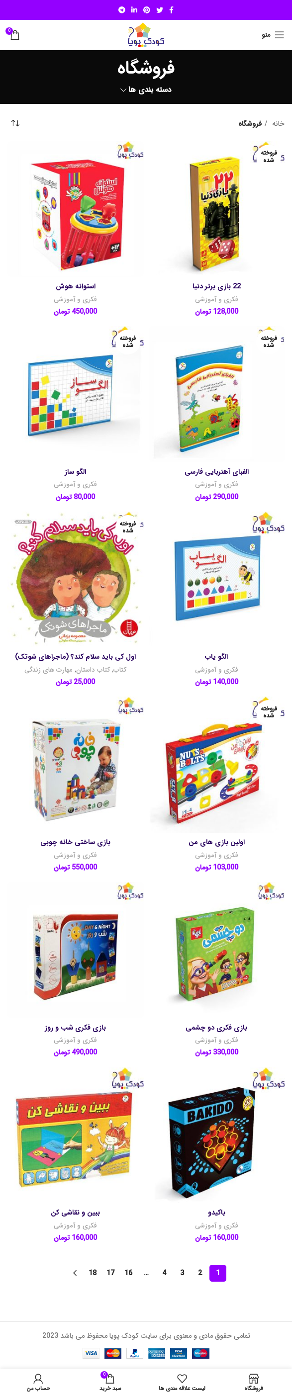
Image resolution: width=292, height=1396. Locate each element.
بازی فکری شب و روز (75, 1027)
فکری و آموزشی (216, 299)
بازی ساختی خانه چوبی (75, 842)
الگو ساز (75, 471)
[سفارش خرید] (14, 123)
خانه (277, 123)
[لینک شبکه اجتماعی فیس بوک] (171, 9)
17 (110, 1273)
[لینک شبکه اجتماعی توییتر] (159, 9)
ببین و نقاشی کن (75, 1212)
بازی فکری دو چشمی (216, 1027)
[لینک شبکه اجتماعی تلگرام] (121, 9)
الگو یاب (216, 656)
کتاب (119, 670)
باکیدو (216, 1212)
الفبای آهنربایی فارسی (217, 471)
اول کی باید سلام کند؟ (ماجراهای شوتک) (75, 656)
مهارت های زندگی (48, 670)
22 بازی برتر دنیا (217, 286)
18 (93, 1273)
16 (128, 1273)
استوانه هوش (76, 286)
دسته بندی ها (150, 90)
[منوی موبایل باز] (273, 35)
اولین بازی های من (217, 842)
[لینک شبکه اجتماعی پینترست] (146, 9)
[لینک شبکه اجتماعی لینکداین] (134, 9)
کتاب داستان (93, 670)
